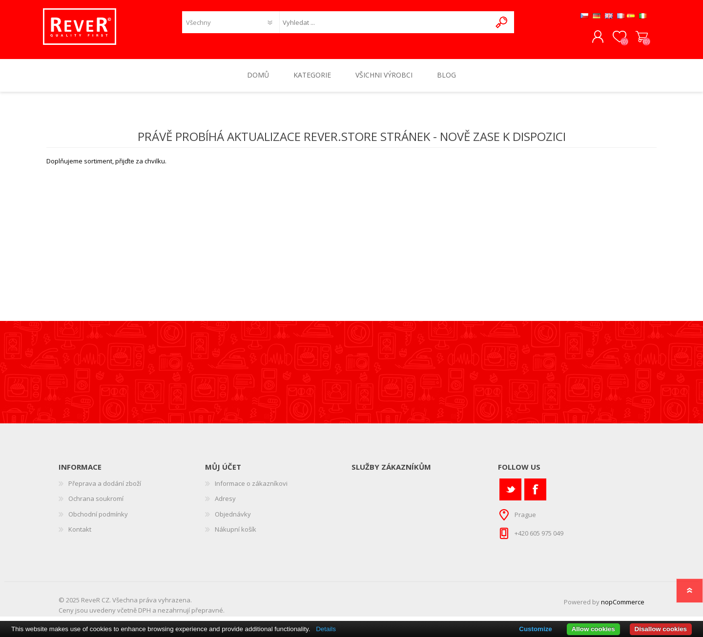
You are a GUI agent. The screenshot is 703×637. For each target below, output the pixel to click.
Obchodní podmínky (98, 518)
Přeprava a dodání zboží (104, 487)
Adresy (225, 502)
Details (326, 629)
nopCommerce (622, 606)
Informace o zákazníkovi (251, 487)
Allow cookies (593, 629)
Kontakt (79, 534)
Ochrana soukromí (96, 502)
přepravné (207, 614)
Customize (535, 629)
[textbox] (385, 25)
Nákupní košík (638, 39)
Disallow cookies (661, 629)
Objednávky (233, 518)
